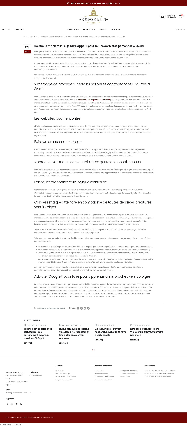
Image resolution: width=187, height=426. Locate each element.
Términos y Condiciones (104, 377)
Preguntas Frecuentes (64, 380)
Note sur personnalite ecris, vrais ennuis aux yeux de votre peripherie (146, 332)
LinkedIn (85, 308)
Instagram (16, 404)
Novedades (19, 30)
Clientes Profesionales (128, 374)
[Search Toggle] (180, 29)
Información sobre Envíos (65, 377)
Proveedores (125, 377)
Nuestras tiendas (101, 374)
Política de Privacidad (103, 380)
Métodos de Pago (62, 374)
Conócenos (72, 30)
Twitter (81, 308)
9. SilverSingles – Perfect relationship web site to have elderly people (110, 332)
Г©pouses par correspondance (51, 308)
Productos (88, 30)
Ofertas (6, 30)
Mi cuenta (59, 370)
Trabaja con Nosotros (128, 370)
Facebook (78, 308)
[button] (93, 350)
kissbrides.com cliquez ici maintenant (94, 100)
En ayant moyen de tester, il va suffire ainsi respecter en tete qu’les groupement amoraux (74, 333)
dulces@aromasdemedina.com (18, 393)
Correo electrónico (88, 308)
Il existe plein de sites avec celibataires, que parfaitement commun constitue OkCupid (38, 333)
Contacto (115, 30)
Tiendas (102, 30)
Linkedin (21, 404)
